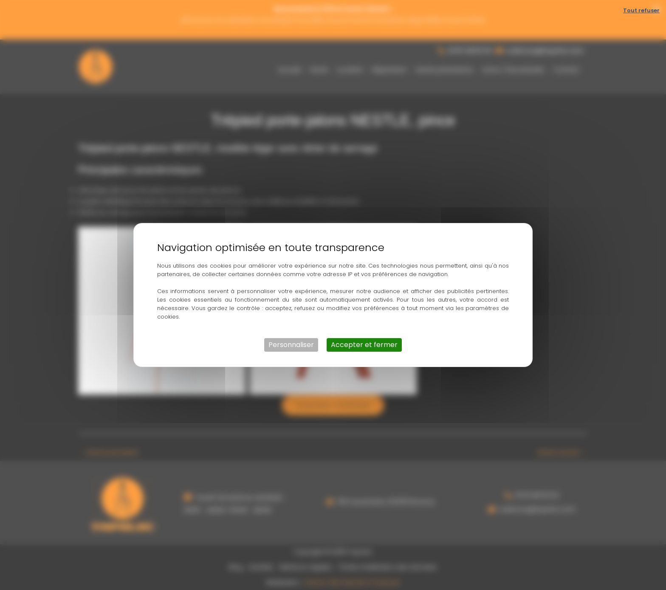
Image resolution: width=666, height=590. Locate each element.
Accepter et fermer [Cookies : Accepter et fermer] (364, 345)
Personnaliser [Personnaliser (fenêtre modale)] (291, 345)
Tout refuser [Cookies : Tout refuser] (641, 10)
